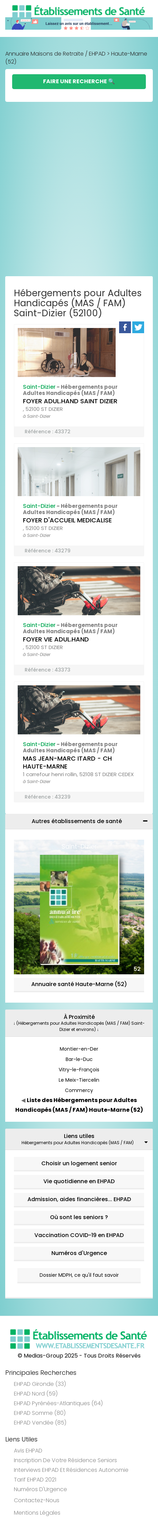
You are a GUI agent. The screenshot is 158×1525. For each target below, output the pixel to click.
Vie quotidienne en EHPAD (79, 1181)
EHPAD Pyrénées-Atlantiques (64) (58, 1403)
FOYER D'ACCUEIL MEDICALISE (67, 520)
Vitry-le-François (79, 1069)
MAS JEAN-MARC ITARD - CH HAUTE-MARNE (67, 762)
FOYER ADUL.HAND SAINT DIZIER (70, 401)
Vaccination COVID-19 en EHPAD (79, 1235)
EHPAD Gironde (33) (40, 1384)
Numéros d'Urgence (79, 1253)
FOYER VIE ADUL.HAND (56, 639)
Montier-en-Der (79, 1048)
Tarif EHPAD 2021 (35, 1480)
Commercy (79, 1090)
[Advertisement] (79, 190)
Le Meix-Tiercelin (79, 1080)
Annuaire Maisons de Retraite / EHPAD (55, 54)
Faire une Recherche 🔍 (79, 81)
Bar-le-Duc (79, 1059)
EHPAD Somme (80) (40, 1413)
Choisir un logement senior (79, 1163)
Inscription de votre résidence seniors (65, 1460)
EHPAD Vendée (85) (40, 1423)
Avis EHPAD (28, 1451)
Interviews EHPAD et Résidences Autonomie (71, 1470)
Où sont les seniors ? (79, 1217)
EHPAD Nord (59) (36, 1394)
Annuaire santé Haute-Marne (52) (79, 984)
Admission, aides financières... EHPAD (79, 1199)
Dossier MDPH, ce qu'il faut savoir (79, 1275)
